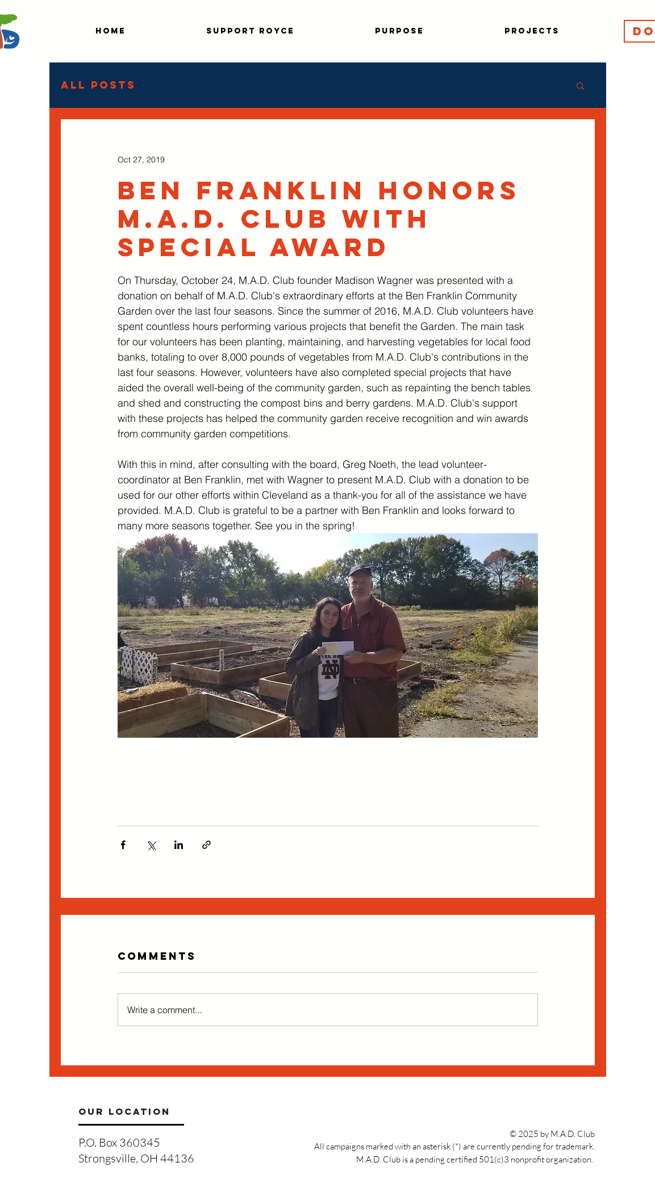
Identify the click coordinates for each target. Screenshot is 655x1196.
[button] (580, 85)
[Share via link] (206, 844)
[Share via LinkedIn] (178, 844)
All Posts (98, 85)
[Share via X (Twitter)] (150, 844)
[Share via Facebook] (123, 844)
